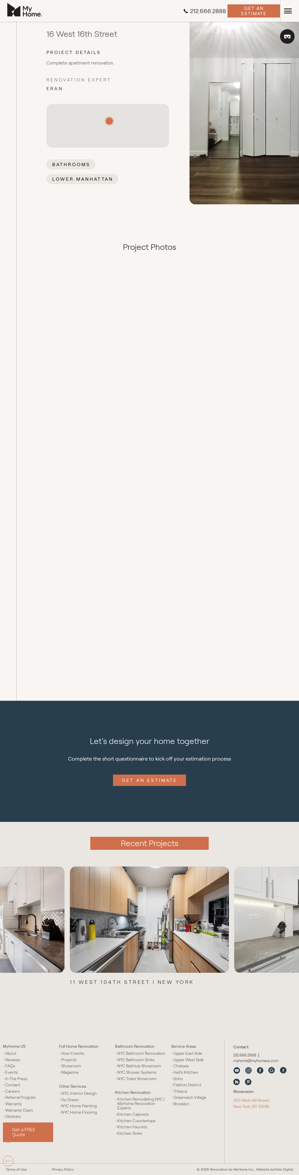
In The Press (16, 1079)
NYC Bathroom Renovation (141, 1053)
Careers (12, 1091)
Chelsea (180, 1066)
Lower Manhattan (82, 179)
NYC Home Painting (79, 1106)
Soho (178, 1079)
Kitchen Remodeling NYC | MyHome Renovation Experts (141, 1104)
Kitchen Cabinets (133, 1114)
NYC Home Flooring (79, 1112)
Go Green (70, 1100)
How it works (72, 1053)
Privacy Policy (63, 1169)
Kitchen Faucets (132, 1127)
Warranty (13, 1104)
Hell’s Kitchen (185, 1072)
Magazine (70, 1072)
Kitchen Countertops (136, 1121)
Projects (69, 1060)
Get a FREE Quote (23, 1132)
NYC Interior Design (79, 1093)
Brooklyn (181, 1104)
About (10, 1053)
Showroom (71, 1066)
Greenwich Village (189, 1097)
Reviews (12, 1060)
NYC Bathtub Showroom (139, 1066)
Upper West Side (188, 1060)
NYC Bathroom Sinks (135, 1060)
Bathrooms (71, 164)
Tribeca (180, 1091)
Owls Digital (283, 1169)
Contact (12, 1085)
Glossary (13, 1116)
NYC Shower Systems (137, 1072)
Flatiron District (187, 1085)
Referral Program (20, 1097)
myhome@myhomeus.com (255, 1061)
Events (11, 1072)
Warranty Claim (19, 1110)
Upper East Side (187, 1053)
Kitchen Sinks (129, 1133)
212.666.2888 (204, 11)
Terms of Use (16, 1169)
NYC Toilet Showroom (137, 1079)
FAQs (10, 1066)
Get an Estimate (254, 11)
